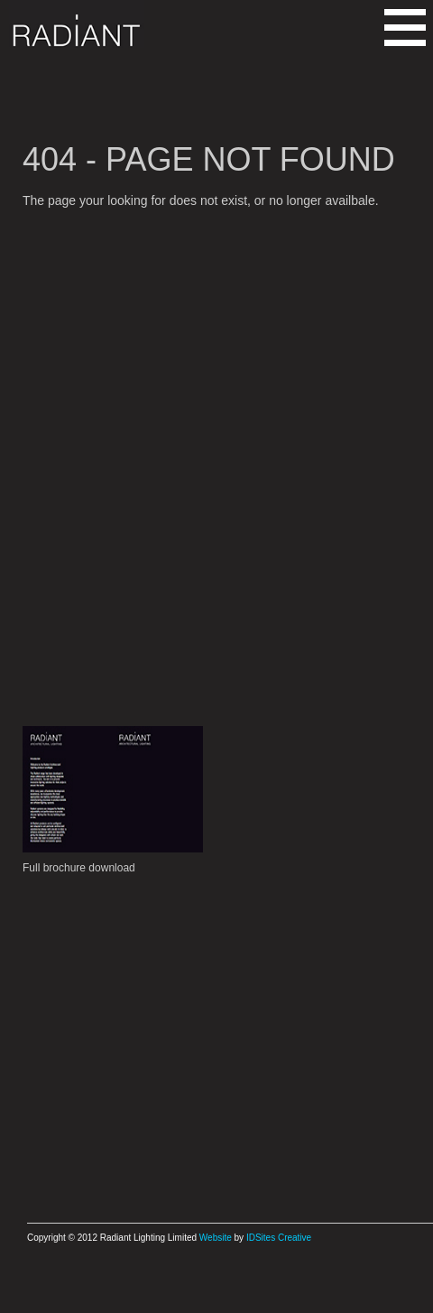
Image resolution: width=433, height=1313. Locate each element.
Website (215, 1238)
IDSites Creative (278, 1238)
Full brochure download (79, 867)
